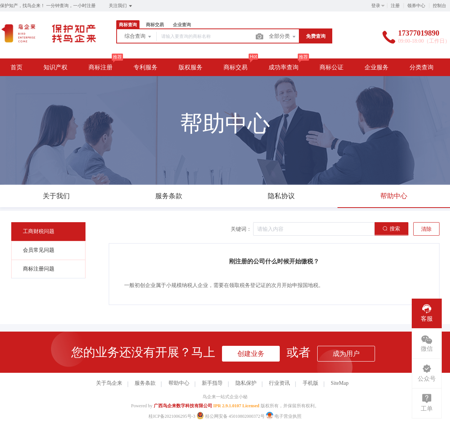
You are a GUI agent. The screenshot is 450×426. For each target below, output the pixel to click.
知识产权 (56, 67)
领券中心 (416, 5)
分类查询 (422, 67)
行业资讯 (279, 383)
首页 (16, 67)
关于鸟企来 (109, 383)
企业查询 (182, 24)
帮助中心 (178, 383)
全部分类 (283, 36)
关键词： (241, 229)
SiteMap (339, 383)
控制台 (439, 5)
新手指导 (212, 383)
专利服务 (146, 67)
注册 (395, 5)
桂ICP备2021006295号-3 (171, 416)
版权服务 (190, 67)
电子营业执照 (284, 416)
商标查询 (128, 24)
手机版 (310, 383)
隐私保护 (246, 383)
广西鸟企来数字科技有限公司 (183, 405)
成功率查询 (283, 67)
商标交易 (155, 24)
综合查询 (138, 36)
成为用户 (346, 353)
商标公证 (332, 67)
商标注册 (100, 67)
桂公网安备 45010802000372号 (231, 416)
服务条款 (145, 383)
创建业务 (250, 353)
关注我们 (121, 6)
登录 (375, 5)
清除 (426, 229)
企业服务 (376, 67)
